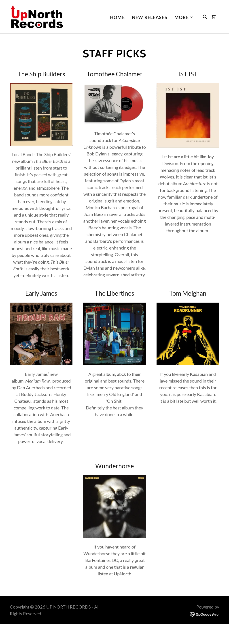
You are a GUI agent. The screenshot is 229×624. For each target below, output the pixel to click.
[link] (37, 16)
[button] (183, 17)
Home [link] (117, 17)
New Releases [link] (149, 17)
